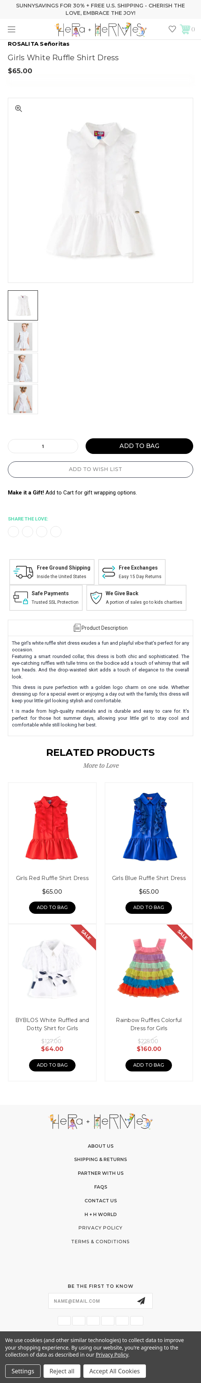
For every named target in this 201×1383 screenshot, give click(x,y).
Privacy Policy (100, 1228)
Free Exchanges (138, 568)
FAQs (100, 1187)
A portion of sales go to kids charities (144, 602)
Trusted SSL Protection (55, 602)
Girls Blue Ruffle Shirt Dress (149, 878)
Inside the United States (61, 576)
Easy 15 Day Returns (140, 576)
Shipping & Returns (100, 1159)
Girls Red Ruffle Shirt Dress (52, 878)
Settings (23, 1371)
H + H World (100, 1214)
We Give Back (122, 593)
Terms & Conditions (100, 1241)
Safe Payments (50, 593)
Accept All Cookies (114, 1371)
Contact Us (100, 1200)
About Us (101, 1146)
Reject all (62, 1371)
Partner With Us (101, 1173)
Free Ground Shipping (63, 568)
